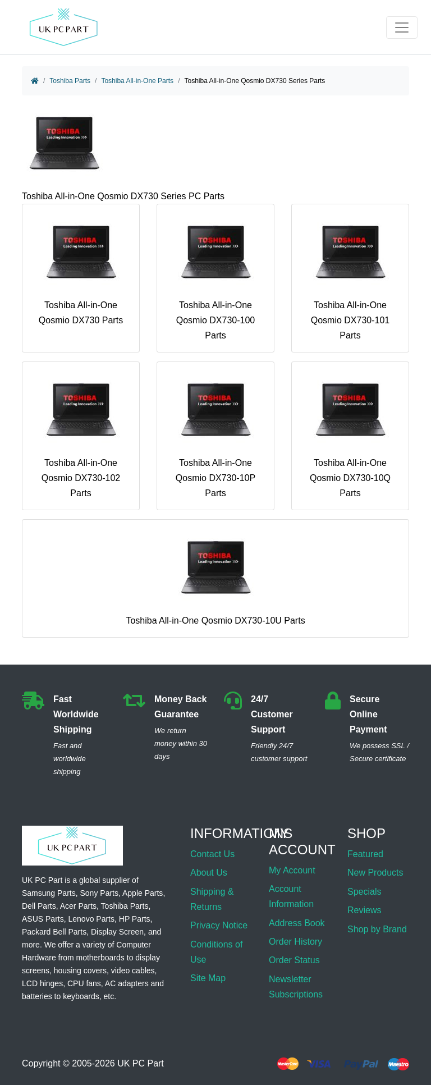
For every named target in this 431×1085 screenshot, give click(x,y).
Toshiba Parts (69, 81)
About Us (208, 872)
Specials (364, 891)
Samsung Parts (49, 893)
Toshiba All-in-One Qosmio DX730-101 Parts (350, 276)
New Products (375, 872)
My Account (292, 870)
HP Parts (134, 918)
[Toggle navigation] (402, 27)
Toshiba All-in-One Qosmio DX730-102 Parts (81, 434)
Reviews (364, 910)
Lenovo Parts (91, 918)
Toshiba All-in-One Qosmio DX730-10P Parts (215, 434)
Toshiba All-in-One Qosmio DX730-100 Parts (215, 276)
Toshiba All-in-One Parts (137, 81)
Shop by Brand (377, 929)
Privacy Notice (218, 925)
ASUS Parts (43, 918)
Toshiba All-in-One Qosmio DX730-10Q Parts (350, 434)
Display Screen (117, 931)
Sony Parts (99, 893)
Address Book (297, 923)
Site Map (208, 978)
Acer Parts (78, 905)
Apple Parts (142, 893)
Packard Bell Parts (54, 931)
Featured (365, 854)
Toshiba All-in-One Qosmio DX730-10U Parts (215, 577)
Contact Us (212, 854)
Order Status (294, 960)
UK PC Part (140, 1064)
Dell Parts (39, 905)
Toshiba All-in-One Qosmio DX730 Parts (81, 269)
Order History (295, 941)
